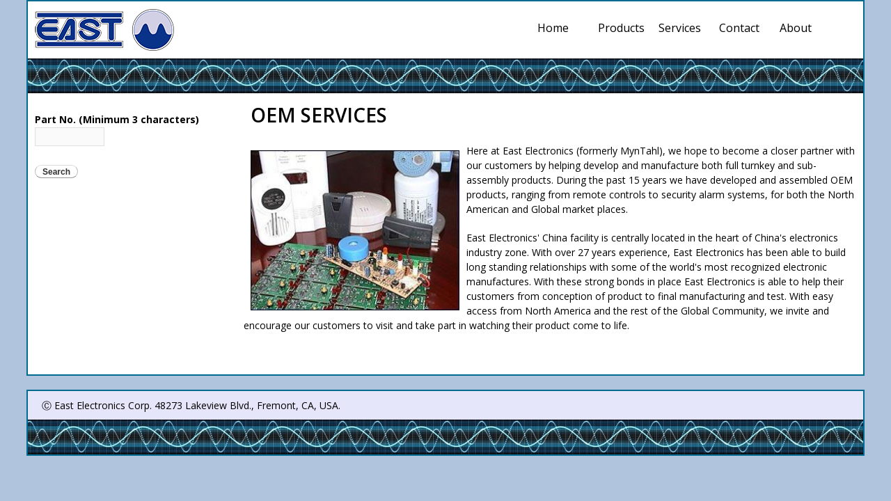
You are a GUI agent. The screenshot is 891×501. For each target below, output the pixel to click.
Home (553, 27)
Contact (739, 27)
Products (621, 27)
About (796, 27)
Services (682, 27)
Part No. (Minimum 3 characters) (117, 119)
